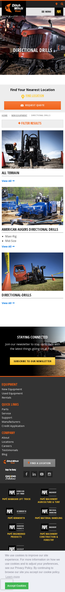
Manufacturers (11, 421)
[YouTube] (42, 474)
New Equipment (19, 115)
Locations (8, 441)
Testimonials (10, 450)
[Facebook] (26, 474)
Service (6, 413)
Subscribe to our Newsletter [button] (32, 361)
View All (6, 181)
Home (4, 115)
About (5, 437)
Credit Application (13, 426)
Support (7, 417)
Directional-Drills (16, 295)
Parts (5, 409)
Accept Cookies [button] (16, 585)
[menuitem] (46, 11)
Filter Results (30, 123)
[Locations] (56, 4)
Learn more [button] (13, 576)
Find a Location (39, 463)
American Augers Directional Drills (30, 229)
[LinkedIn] (34, 474)
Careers (7, 446)
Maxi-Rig (11, 236)
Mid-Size (10, 241)
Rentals (6, 397)
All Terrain (10, 173)
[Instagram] (49, 474)
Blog (4, 454)
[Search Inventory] (62, 4)
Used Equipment (12, 393)
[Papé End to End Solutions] (10, 477)
